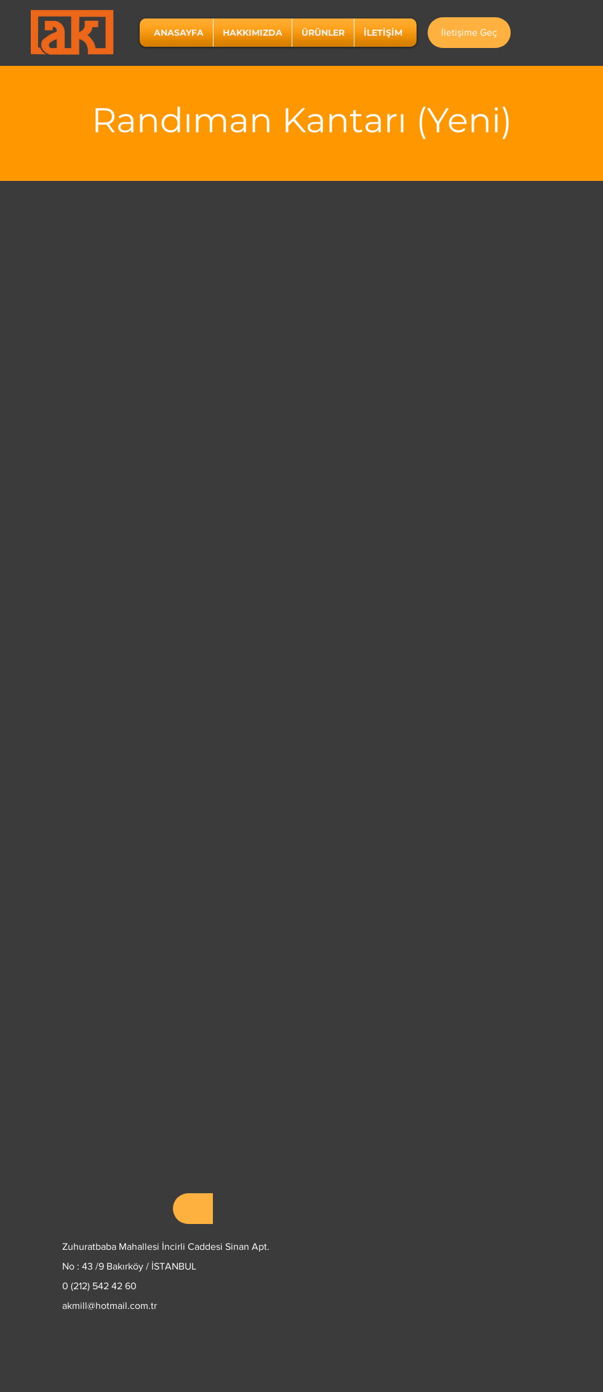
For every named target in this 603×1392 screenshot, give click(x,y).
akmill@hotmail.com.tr (109, 1305)
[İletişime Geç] (469, 32)
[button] (323, 32)
